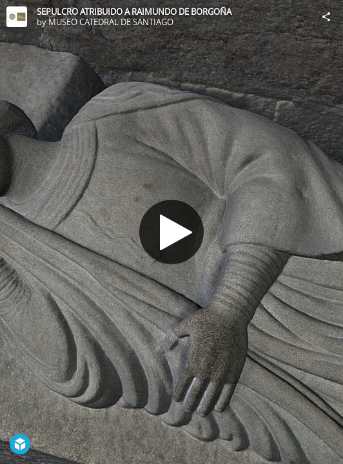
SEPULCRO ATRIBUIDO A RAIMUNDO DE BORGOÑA (134, 11)
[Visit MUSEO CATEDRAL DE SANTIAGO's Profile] (16, 16)
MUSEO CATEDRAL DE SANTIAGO (110, 22)
